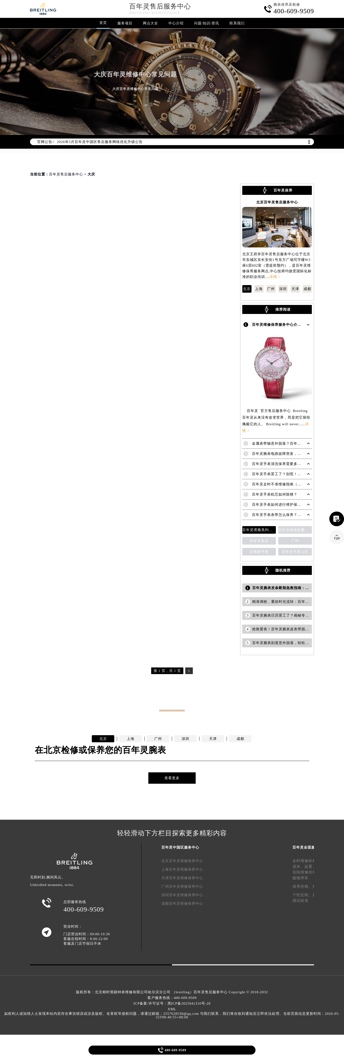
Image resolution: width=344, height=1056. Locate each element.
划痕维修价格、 (306, 872)
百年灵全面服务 (305, 847)
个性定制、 (302, 895)
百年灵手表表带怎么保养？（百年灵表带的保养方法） (297, 514)
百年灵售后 (259, 540)
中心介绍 (176, 23)
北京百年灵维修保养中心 (182, 861)
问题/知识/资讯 (206, 23)
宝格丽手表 (259, 551)
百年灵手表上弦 (295, 551)
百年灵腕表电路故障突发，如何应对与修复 (288, 453)
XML (172, 1009)
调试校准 (300, 900)
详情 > (274, 277)
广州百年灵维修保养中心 (182, 886)
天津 (295, 289)
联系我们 (237, 23)
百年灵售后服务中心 (160, 6)
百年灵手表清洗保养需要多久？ (278, 463)
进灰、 (298, 866)
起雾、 (310, 866)
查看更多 (172, 778)
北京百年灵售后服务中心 (277, 202)
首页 (103, 23)
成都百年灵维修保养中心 (182, 903)
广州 (271, 289)
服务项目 (124, 23)
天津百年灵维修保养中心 (182, 878)
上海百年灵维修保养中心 (182, 869)
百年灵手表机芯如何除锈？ (274, 494)
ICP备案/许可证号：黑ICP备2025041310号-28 (172, 1003)
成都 (307, 289)
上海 (259, 289)
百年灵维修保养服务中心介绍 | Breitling (286, 325)
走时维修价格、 (306, 861)
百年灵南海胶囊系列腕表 (295, 530)
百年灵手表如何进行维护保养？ (278, 504)
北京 (247, 289)
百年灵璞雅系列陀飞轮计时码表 (259, 530)
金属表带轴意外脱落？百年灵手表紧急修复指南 (291, 443)
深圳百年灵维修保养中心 (182, 895)
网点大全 (150, 23)
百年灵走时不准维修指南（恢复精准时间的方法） (293, 484)
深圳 (283, 289)
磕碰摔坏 (300, 878)
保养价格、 (302, 886)
